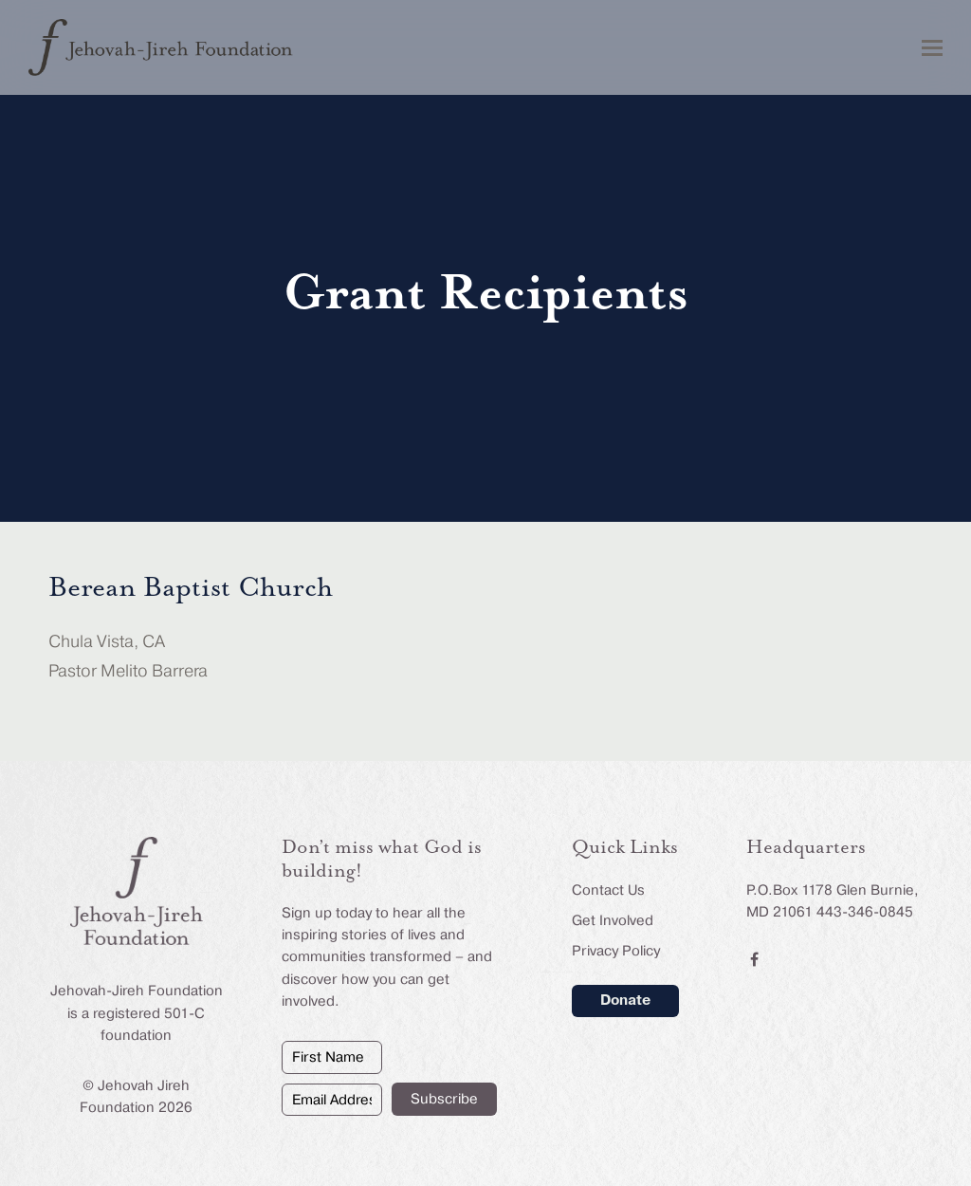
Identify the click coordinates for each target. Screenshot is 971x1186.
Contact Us (608, 890)
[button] (932, 48)
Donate (625, 1000)
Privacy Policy (616, 950)
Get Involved (612, 920)
